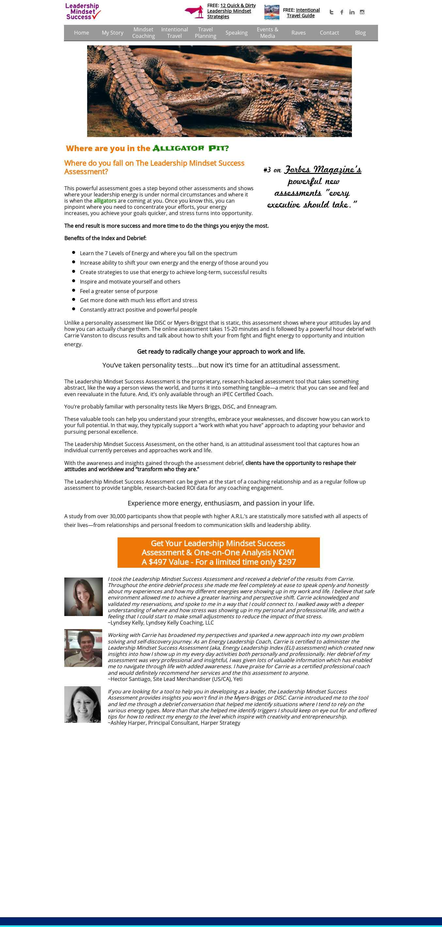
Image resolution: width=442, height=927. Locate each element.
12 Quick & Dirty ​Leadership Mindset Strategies (231, 11)
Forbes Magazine (319, 169)
